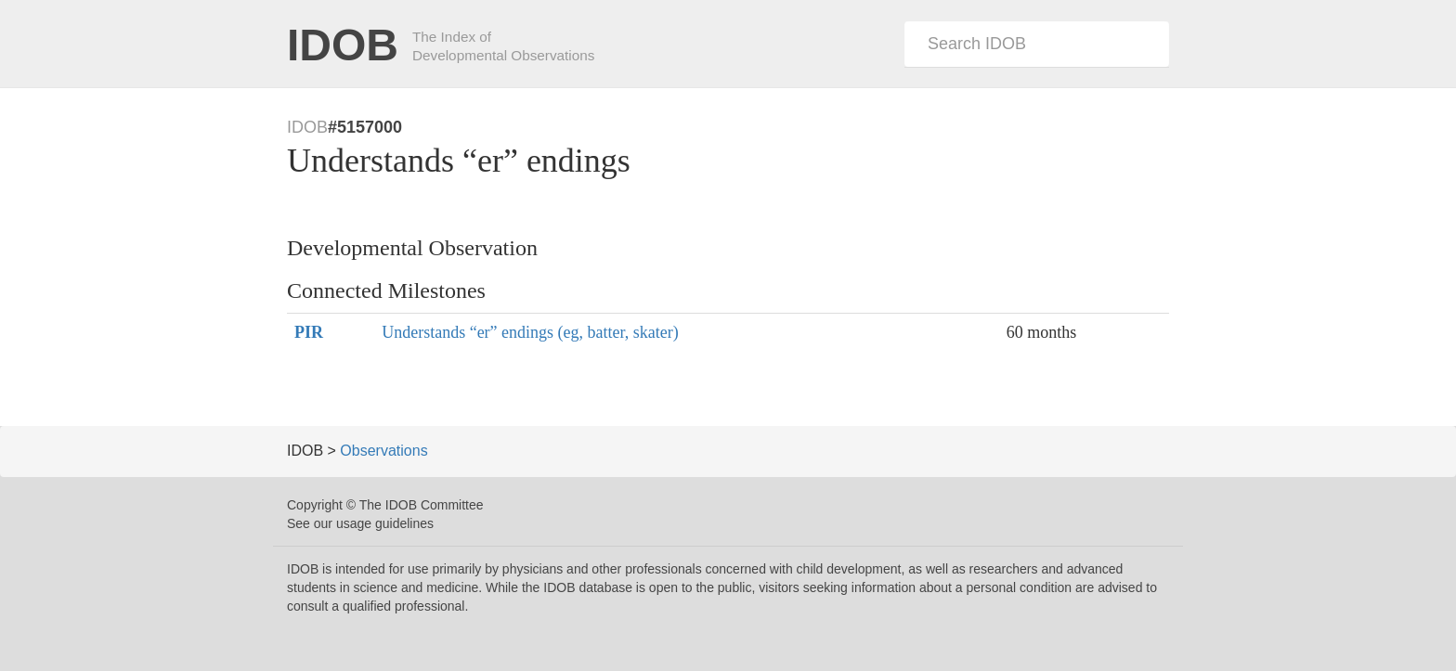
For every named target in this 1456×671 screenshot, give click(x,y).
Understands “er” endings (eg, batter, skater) (530, 332)
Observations (383, 450)
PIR (308, 332)
